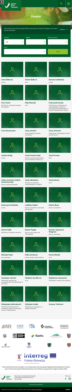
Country (6, 37)
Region (28, 37)
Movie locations (53, 37)
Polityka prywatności (37, 389)
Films (5, 47)
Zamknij (67, 389)
